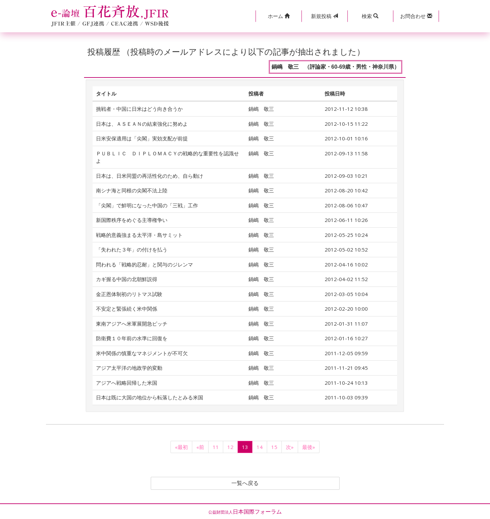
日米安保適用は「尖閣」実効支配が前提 (142, 138)
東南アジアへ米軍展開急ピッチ (131, 323)
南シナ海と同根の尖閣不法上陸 (131, 190)
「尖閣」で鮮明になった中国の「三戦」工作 (147, 205)
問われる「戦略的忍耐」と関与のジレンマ (144, 264)
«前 (200, 447)
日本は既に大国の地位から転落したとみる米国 (149, 397)
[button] (278, 16)
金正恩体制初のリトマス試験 (129, 294)
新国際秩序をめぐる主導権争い (131, 220)
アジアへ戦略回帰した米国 (126, 382)
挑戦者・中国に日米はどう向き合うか (139, 108)
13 (245, 447)
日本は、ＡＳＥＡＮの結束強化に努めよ (142, 123)
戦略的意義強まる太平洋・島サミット (139, 234)
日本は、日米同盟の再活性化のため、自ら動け (149, 175)
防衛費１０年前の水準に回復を (131, 338)
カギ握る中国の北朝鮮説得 (126, 279)
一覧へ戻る (245, 483)
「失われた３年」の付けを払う (131, 249)
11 (216, 447)
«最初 (181, 447)
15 (274, 447)
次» (290, 447)
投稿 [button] (324, 16)
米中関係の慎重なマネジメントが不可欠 (142, 353)
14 (260, 447)
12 (230, 447)
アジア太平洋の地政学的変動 (129, 367)
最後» (308, 447)
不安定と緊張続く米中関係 (126, 308)
